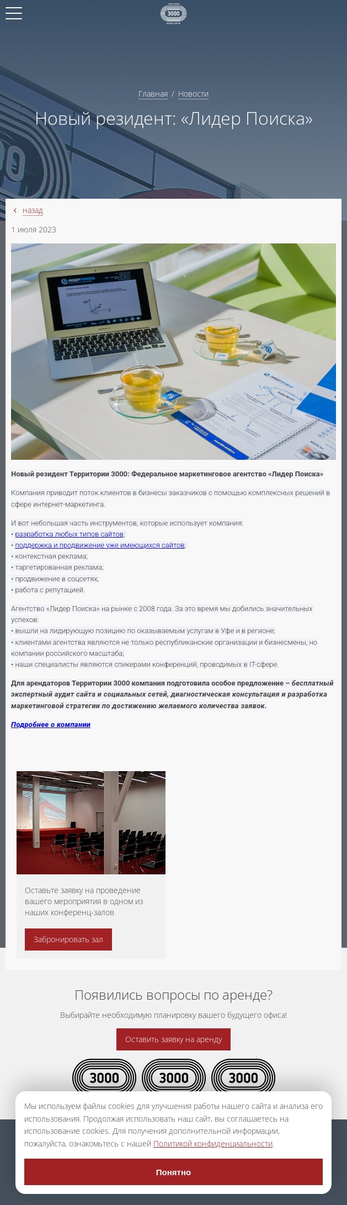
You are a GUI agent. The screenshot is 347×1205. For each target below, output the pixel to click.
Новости (193, 93)
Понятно (173, 1172)
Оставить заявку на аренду (173, 1039)
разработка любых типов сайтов (69, 534)
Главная (153, 93)
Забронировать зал (68, 939)
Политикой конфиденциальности (213, 1143)
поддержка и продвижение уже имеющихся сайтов (99, 545)
